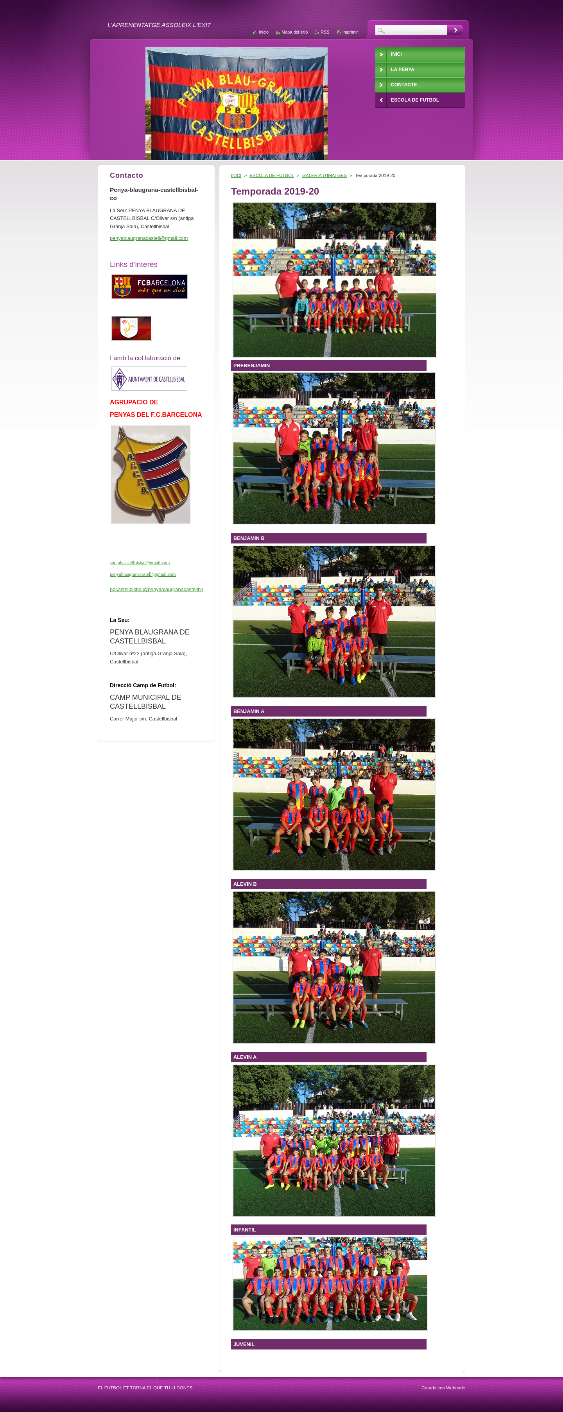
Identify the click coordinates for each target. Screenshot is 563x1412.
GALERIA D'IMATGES (324, 175)
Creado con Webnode (443, 1387)
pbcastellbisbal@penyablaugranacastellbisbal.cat (164, 589)
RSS (325, 32)
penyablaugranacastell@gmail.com (143, 574)
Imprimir (350, 32)
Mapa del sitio (295, 32)
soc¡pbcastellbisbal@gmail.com (140, 562)
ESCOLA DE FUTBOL (271, 175)
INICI (236, 175)
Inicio (264, 32)
